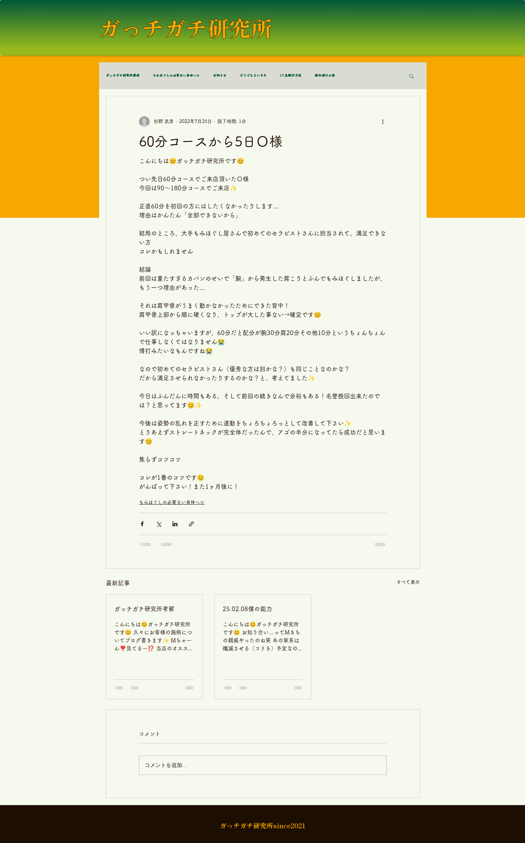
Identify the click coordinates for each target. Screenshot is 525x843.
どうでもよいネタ (253, 76)
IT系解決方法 (290, 76)
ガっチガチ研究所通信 (122, 76)
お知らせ (219, 76)
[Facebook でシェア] (142, 524)
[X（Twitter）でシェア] (158, 524)
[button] (411, 75)
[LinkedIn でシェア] (175, 524)
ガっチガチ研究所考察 (144, 609)
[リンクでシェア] (191, 524)
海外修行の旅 (325, 76)
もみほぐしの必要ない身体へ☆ (176, 76)
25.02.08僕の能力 (247, 609)
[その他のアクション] (383, 122)
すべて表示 (408, 582)
